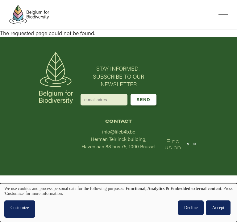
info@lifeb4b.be (118, 131)
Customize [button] (19, 207)
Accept (218, 207)
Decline (191, 207)
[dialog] (118, 202)
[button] (223, 14)
